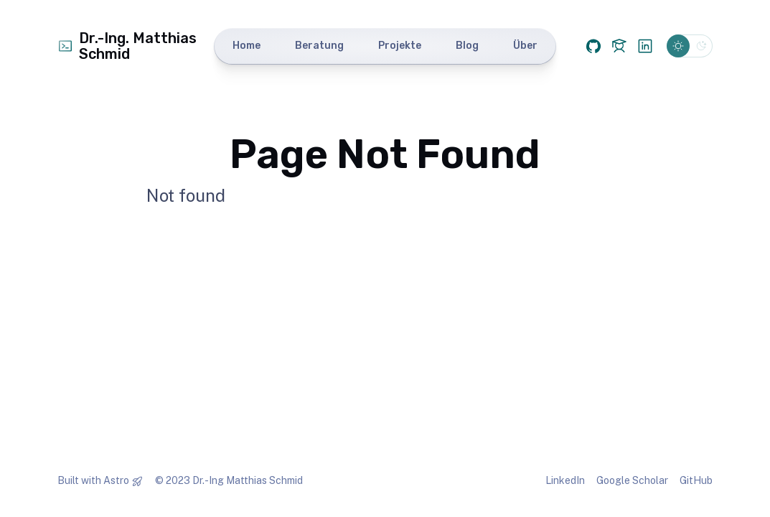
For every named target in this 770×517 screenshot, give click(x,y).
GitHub (696, 480)
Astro (116, 480)
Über (525, 45)
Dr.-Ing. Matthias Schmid (127, 46)
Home (246, 45)
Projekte (399, 45)
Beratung (319, 45)
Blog (467, 45)
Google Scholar (632, 480)
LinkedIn (565, 480)
